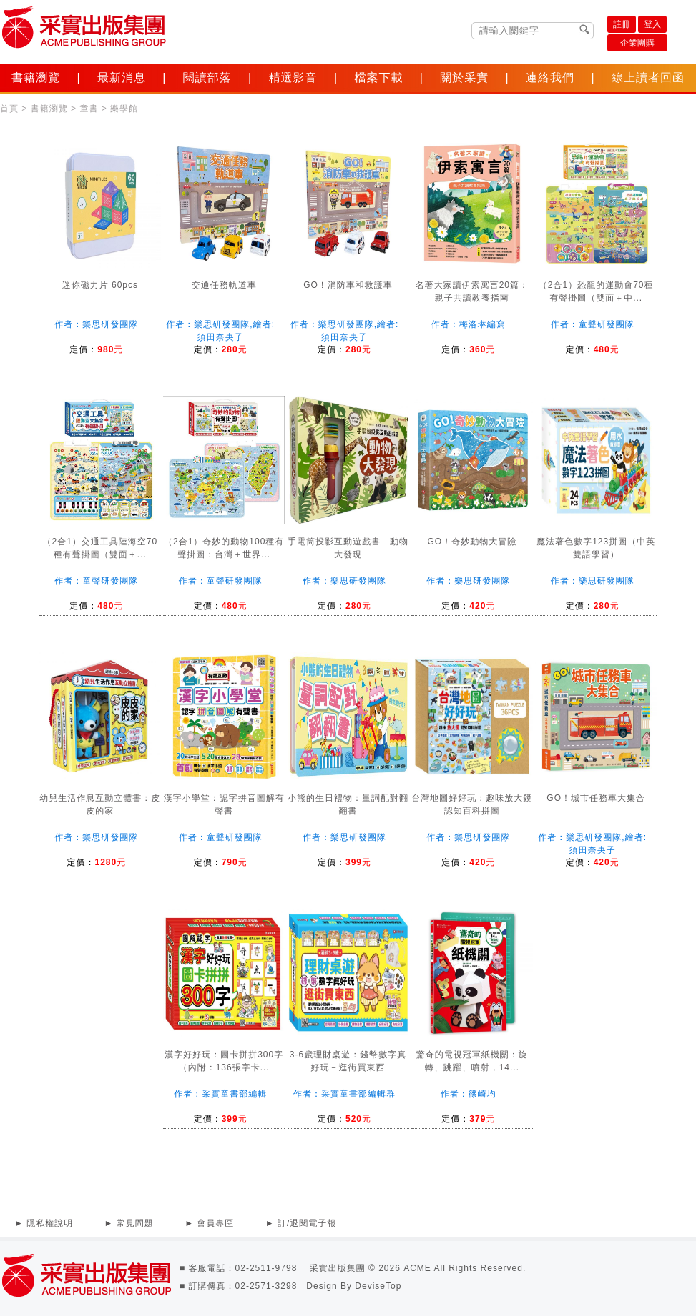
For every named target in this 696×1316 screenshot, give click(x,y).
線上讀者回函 (648, 77)
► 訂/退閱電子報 (301, 1223)
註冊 (621, 24)
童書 (88, 109)
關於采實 (464, 77)
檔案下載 (378, 77)
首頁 (9, 109)
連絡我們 (550, 77)
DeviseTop (378, 1286)
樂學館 (124, 109)
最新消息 (121, 77)
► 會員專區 (209, 1223)
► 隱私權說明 (43, 1223)
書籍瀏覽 (35, 77)
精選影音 (293, 77)
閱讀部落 (207, 77)
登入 (652, 24)
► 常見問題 (129, 1223)
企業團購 (637, 43)
